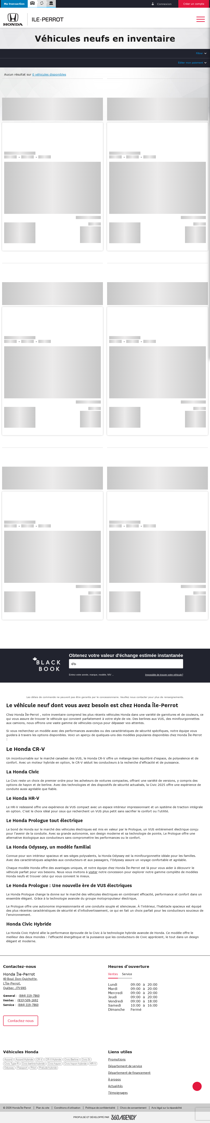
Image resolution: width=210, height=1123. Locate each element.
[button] (14, 4)
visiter (93, 872)
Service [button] (127, 974)
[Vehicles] (126, 663)
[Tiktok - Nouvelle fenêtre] (28, 1035)
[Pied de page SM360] (124, 1117)
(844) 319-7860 (29, 995)
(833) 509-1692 (27, 1000)
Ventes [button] (113, 974)
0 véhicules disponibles (49, 74)
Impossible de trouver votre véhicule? (164, 674)
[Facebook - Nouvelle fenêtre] (8, 1035)
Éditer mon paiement (190, 62)
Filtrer (199, 53)
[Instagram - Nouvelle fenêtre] (18, 1035)
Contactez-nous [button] (21, 1021)
